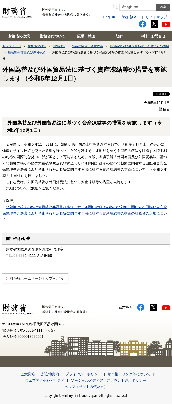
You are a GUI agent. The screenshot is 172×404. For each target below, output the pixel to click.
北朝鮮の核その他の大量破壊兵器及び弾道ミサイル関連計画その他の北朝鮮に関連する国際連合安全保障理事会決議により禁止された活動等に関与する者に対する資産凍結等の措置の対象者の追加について (84, 213)
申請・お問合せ (153, 36)
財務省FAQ (130, 17)
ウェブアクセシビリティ (44, 380)
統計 (119, 36)
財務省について (52, 36)
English (109, 17)
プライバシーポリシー (83, 374)
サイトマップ (156, 17)
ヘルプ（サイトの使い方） (86, 387)
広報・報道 (86, 36)
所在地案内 (50, 374)
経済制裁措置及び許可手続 (26, 52)
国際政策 (59, 46)
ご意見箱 (28, 374)
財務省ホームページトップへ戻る (36, 278)
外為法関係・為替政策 (87, 46)
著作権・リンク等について (129, 374)
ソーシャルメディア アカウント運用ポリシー (108, 380)
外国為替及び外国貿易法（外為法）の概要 (139, 46)
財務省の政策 (19, 36)
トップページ (11, 46)
